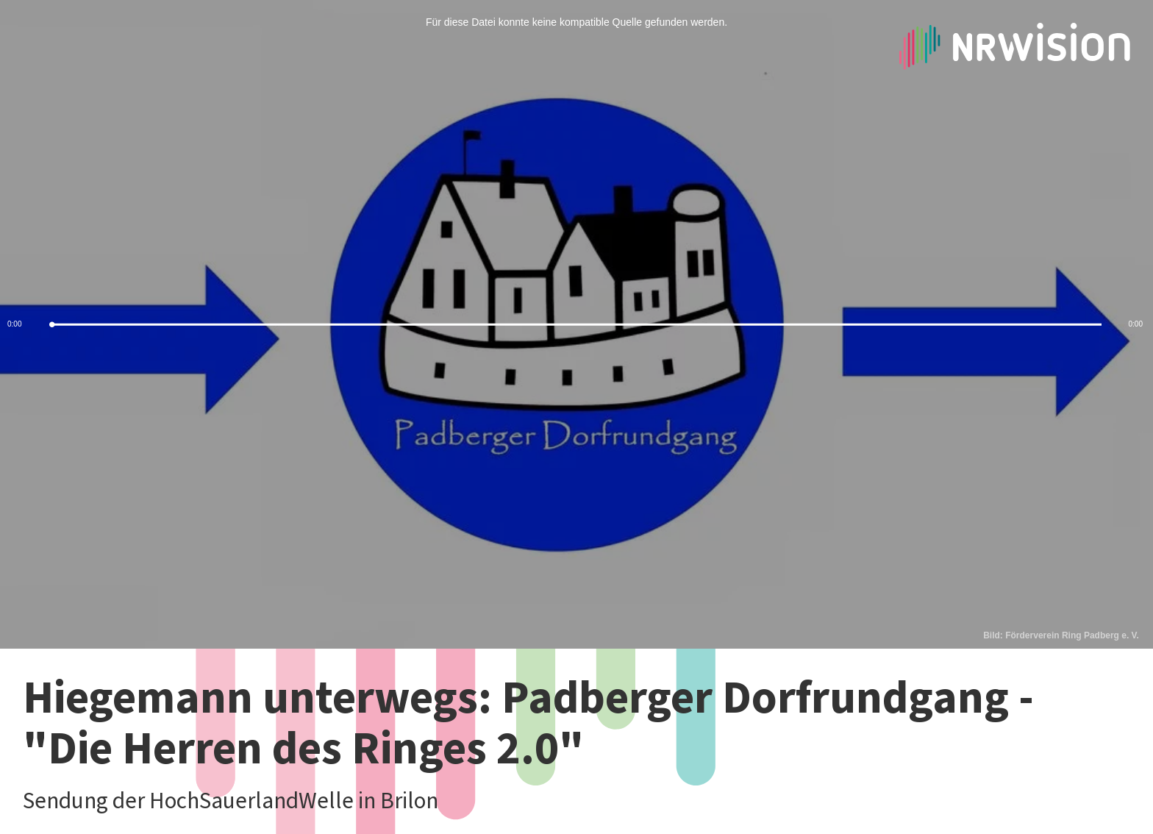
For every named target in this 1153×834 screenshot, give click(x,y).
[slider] (576, 325)
